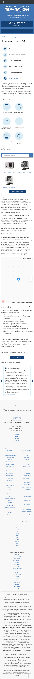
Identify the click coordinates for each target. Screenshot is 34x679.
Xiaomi (17, 527)
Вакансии (17, 434)
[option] (17, 381)
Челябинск (17, 586)
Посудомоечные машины (10, 499)
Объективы (27, 484)
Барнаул (17, 588)
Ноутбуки (27, 482)
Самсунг (17, 523)
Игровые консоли (27, 452)
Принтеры (10, 502)
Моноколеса (27, 475)
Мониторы (27, 471)
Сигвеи (27, 493)
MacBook (10, 478)
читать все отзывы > (9, 398)
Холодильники (27, 448)
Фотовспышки (10, 464)
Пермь (17, 572)
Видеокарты (10, 450)
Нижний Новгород (17, 568)
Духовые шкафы (10, 448)
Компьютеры (10, 471)
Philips (17, 541)
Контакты (17, 418)
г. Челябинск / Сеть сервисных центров (17, 15)
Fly (17, 543)
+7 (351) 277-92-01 (17, 23)
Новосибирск (17, 558)
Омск (17, 570)
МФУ (10, 489)
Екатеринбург (17, 560)
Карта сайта (17, 440)
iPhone (27, 464)
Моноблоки (27, 473)
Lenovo (17, 545)
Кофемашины (27, 466)
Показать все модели (18, 191)
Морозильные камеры (27, 478)
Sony (17, 531)
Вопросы (17, 436)
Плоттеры (10, 493)
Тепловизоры (27, 509)
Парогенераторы (27, 487)
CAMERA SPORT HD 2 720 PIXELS (9, 172)
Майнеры (10, 480)
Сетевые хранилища (10, 513)
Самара (17, 576)
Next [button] (32, 381)
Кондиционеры (10, 473)
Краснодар (17, 564)
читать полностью (10, 394)
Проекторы (10, 505)
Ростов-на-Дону (17, 574)
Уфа (17, 580)
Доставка (17, 438)
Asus (17, 537)
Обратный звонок (17, 25)
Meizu (17, 539)
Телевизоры (27, 506)
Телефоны (27, 504)
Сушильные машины (27, 501)
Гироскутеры (10, 466)
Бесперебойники (27, 450)
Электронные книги (10, 458)
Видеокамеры (27, 514)
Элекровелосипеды (10, 455)
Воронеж (17, 584)
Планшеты (27, 489)
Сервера (10, 510)
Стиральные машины (27, 496)
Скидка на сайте (13, 78)
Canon (17, 533)
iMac (27, 455)
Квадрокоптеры (10, 475)
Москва (17, 554)
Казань (17, 562)
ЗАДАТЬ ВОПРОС (17, 358)
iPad (27, 461)
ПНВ (10, 496)
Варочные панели (27, 511)
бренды (14, 521)
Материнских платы (10, 486)
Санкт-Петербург (17, 556)
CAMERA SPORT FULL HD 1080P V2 (9, 187)
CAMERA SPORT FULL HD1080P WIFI (24, 172)
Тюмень (17, 578)
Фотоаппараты (10, 461)
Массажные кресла (10, 483)
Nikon (17, 535)
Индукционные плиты (27, 458)
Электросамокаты (10, 452)
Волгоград (17, 582)
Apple (17, 525)
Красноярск (17, 566)
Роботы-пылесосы (10, 507)
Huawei (17, 529)
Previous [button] (1, 381)
